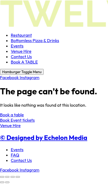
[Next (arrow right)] (7, 182)
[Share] (13, 177)
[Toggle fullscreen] (7, 177)
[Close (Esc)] (18, 177)
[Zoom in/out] (2, 177)
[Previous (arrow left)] (2, 182)
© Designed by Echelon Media (43, 137)
